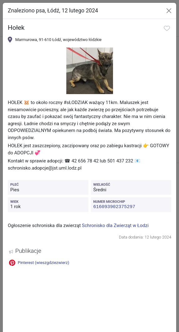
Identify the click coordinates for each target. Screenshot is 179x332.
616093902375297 (114, 206)
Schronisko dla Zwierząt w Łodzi (115, 225)
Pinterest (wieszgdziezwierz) (39, 262)
